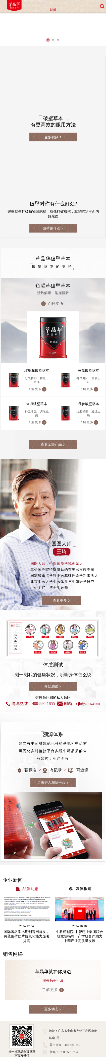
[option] (53, 31)
